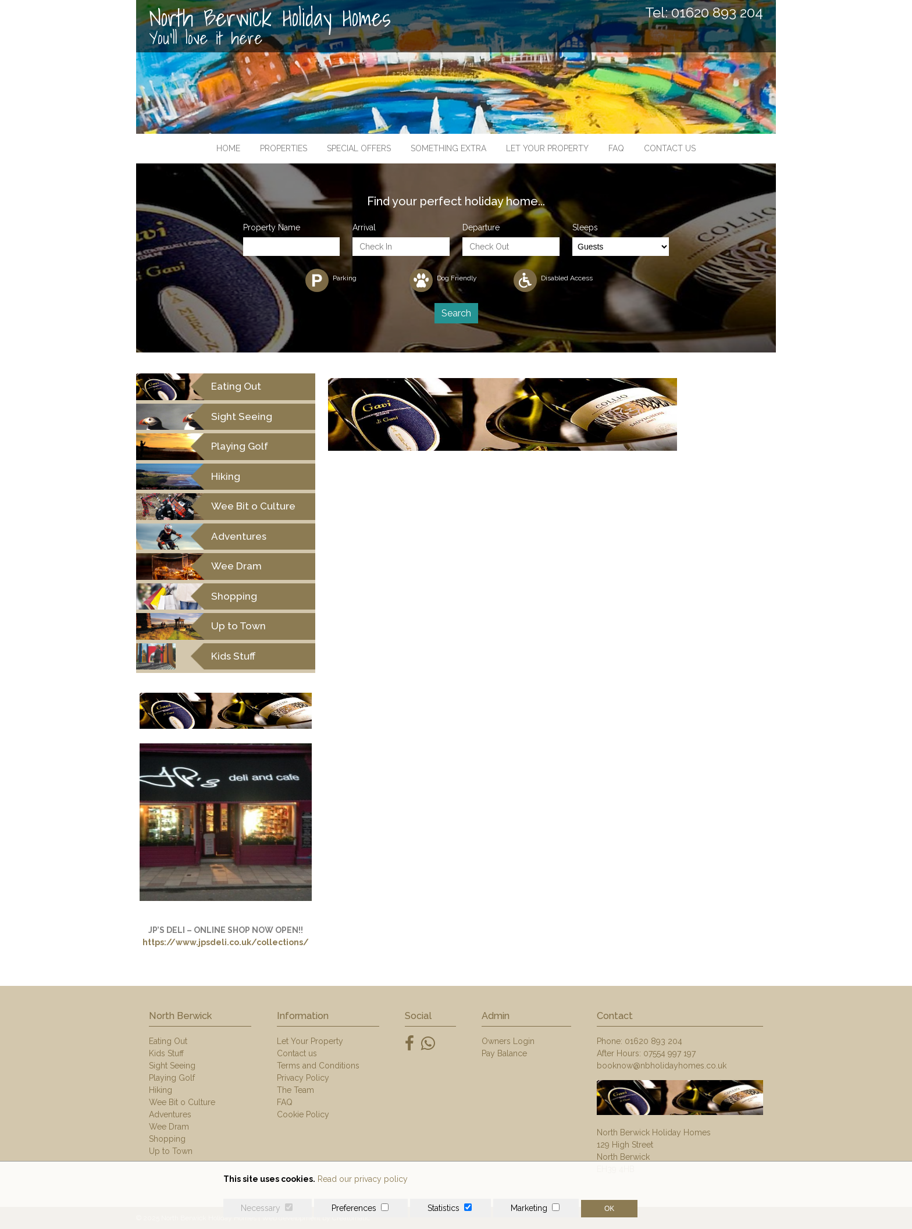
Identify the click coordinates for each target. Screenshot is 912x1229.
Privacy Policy (303, 1077)
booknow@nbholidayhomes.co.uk (661, 1065)
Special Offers (359, 148)
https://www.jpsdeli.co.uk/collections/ (225, 942)
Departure (481, 227)
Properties (283, 148)
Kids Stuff (166, 1053)
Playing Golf (172, 1077)
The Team (295, 1090)
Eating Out (168, 1041)
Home (228, 148)
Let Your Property (547, 148)
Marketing (529, 1208)
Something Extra (448, 148)
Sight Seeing (172, 1065)
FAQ (616, 148)
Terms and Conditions (318, 1065)
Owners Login (508, 1041)
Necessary (260, 1208)
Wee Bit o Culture (182, 1102)
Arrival (364, 227)
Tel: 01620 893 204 (704, 13)
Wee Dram (169, 1126)
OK (609, 1209)
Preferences (354, 1208)
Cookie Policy (303, 1114)
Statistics (443, 1208)
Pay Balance (504, 1053)
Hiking (160, 1090)
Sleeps (585, 227)
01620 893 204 (653, 1041)
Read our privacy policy (363, 1179)
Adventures (170, 1114)
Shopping (167, 1138)
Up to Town (171, 1151)
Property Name (271, 227)
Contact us (670, 148)
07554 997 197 (669, 1053)
